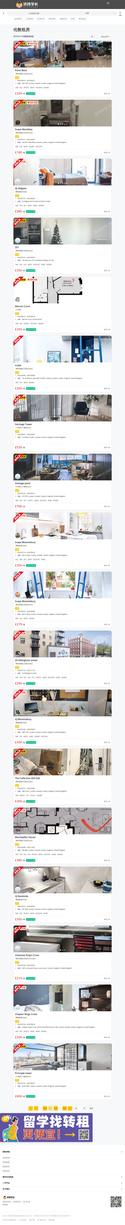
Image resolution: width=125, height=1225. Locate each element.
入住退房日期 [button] (33, 13)
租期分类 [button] (63, 18)
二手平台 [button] (62, 1183)
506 (64, 1108)
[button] (26, 5)
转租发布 (6, 1166)
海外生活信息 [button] (62, 1177)
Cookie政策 (23, 1220)
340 (44, 1108)
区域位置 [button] (40, 18)
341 (50, 1108)
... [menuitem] (40, 1108)
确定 (91, 1108)
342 (55, 1108)
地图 (120, 14)
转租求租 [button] (62, 1151)
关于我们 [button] (62, 1189)
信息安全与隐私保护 (9, 1220)
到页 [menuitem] (86, 1108)
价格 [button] (73, 18)
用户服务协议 (41, 1220)
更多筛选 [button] (82, 18)
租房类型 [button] (18, 18)
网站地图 (51, 1220)
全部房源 (6, 1158)
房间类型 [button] (52, 18)
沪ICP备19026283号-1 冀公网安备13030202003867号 (52, 1216)
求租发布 (6, 1171)
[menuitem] (30, 1108)
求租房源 (6, 1162)
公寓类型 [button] (29, 18)
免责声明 (32, 1220)
